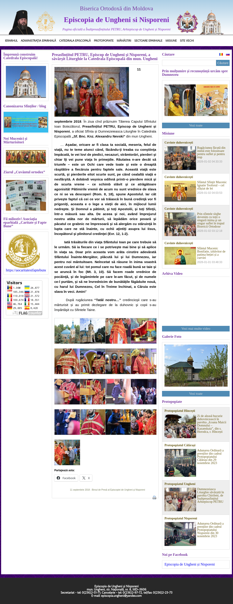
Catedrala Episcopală (75, 40)
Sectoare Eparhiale (148, 40)
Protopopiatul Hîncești (179, 411)
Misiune (171, 40)
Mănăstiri (124, 40)
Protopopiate (104, 40)
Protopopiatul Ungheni (179, 484)
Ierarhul (11, 40)
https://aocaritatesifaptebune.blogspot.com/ (26, 270)
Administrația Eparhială (38, 40)
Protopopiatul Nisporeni (180, 518)
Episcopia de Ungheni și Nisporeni (189, 564)
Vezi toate (196, 125)
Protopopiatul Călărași (179, 445)
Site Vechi (187, 40)
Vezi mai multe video (195, 328)
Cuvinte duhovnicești (178, 142)
